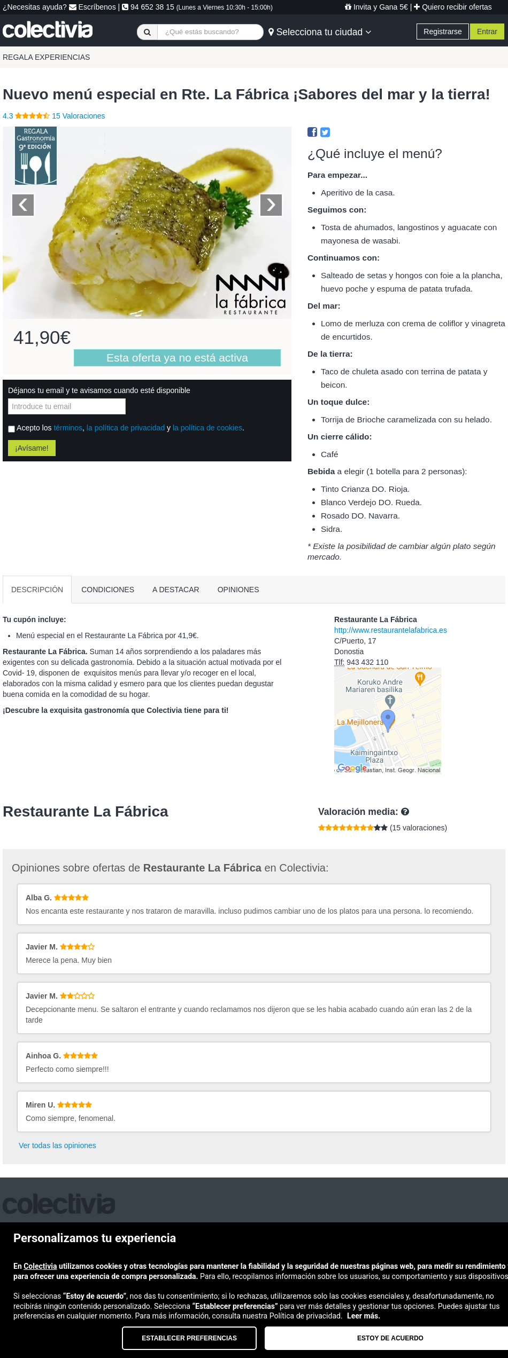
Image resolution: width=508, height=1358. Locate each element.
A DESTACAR (175, 589)
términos (67, 427)
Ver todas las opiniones (57, 1145)
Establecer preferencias (189, 1338)
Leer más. (363, 1316)
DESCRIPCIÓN (37, 589)
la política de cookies (207, 427)
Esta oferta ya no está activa (177, 357)
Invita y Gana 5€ (376, 7)
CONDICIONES (107, 589)
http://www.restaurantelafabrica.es (390, 630)
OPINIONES (238, 589)
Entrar (487, 31)
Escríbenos (92, 7)
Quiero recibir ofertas (453, 7)
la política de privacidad (126, 427)
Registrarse (443, 31)
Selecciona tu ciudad (319, 32)
